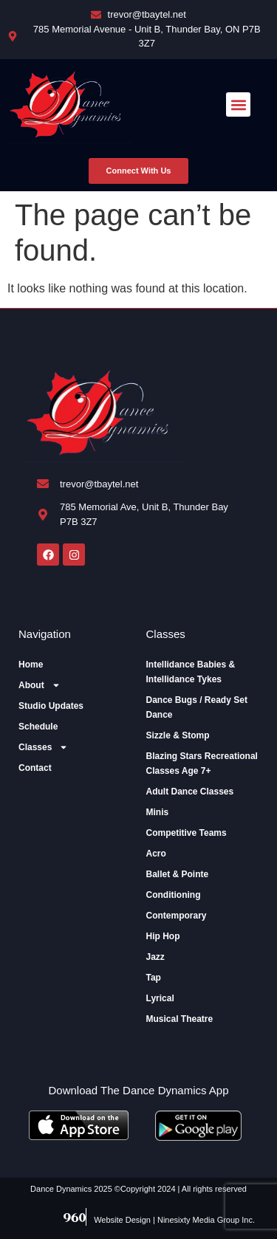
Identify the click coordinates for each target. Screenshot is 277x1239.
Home (30, 664)
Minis (157, 812)
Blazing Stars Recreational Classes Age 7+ (202, 763)
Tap (153, 977)
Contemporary (176, 915)
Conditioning (173, 895)
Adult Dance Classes (190, 791)
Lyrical (160, 998)
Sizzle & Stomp (178, 735)
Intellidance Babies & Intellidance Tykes (191, 671)
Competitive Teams (186, 833)
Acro (156, 853)
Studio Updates (50, 706)
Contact (35, 768)
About (39, 685)
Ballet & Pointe (177, 874)
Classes (43, 747)
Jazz (155, 957)
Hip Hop (163, 936)
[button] (238, 104)
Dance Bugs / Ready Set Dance (196, 707)
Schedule (38, 726)
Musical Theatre (179, 1019)
